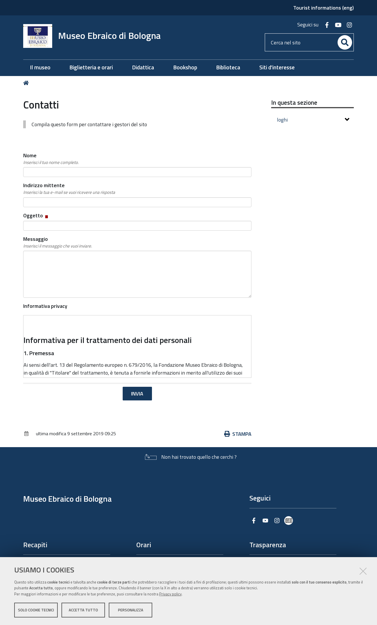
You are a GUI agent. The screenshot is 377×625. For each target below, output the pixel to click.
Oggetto (36, 215)
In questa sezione (294, 102)
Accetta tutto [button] (83, 610)
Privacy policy (170, 594)
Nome (51, 158)
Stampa (237, 434)
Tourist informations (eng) (323, 8)
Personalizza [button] (130, 610)
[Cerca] (345, 42)
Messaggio (57, 242)
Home (27, 82)
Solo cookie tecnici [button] (36, 610)
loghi (313, 120)
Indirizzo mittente (69, 188)
